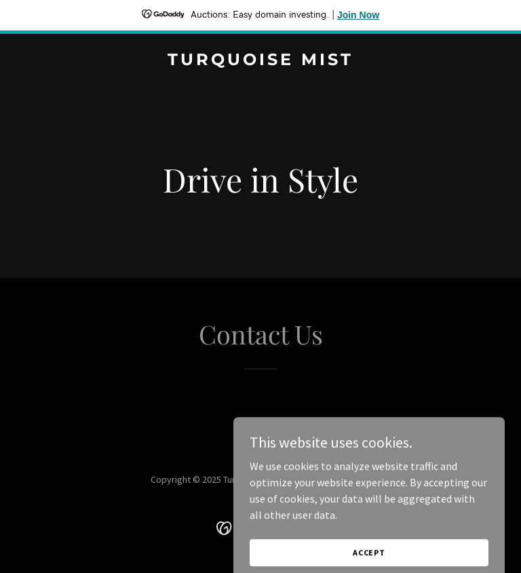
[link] (260, 61)
